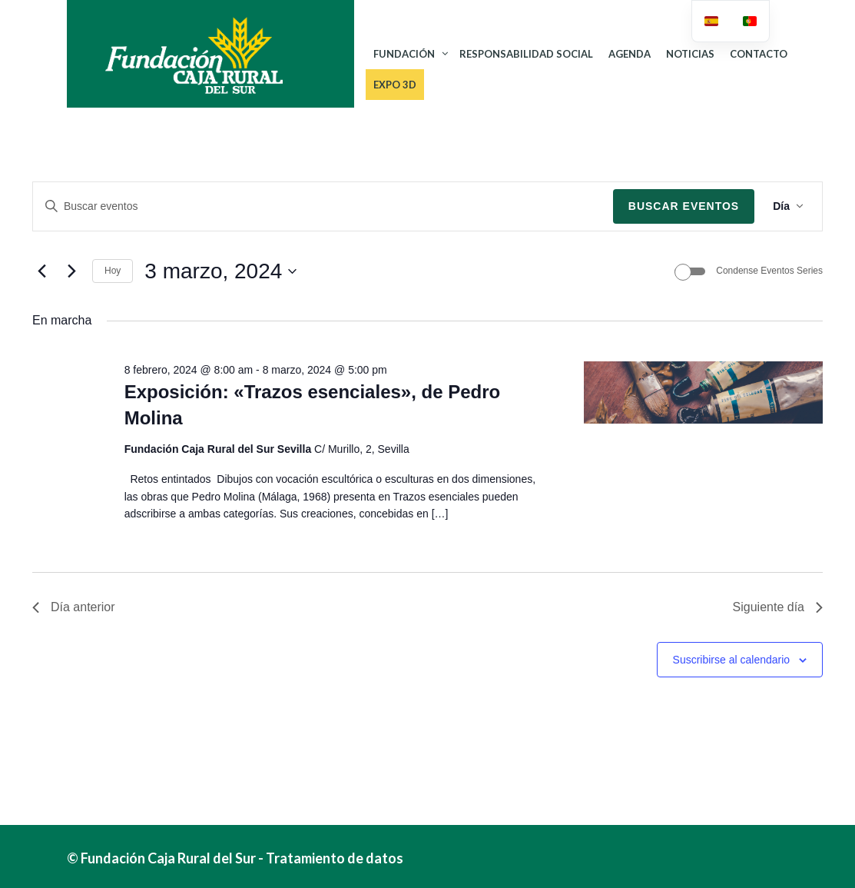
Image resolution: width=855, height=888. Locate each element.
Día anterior (73, 607)
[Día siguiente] (71, 271)
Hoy (112, 270)
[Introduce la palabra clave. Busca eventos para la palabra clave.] (323, 206)
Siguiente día (778, 607)
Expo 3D (394, 84)
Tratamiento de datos (334, 858)
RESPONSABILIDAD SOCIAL (526, 54)
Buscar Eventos (683, 206)
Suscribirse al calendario (731, 660)
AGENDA (629, 54)
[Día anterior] (41, 271)
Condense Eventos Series (769, 270)
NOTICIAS (690, 54)
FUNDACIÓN (404, 54)
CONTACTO (758, 54)
